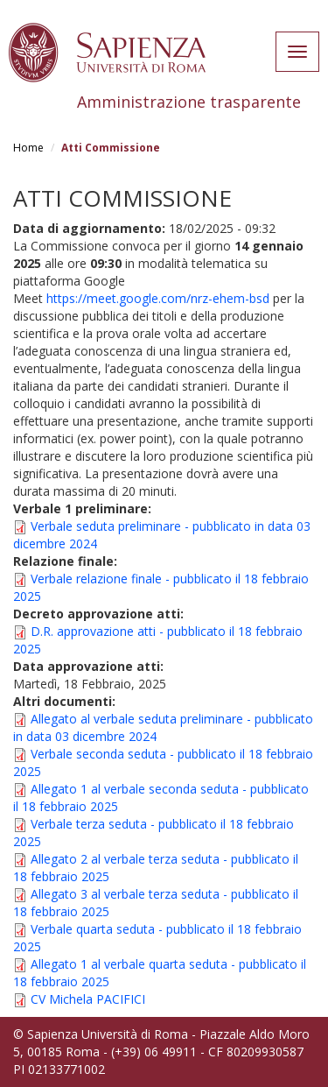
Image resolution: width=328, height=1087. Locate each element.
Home (28, 147)
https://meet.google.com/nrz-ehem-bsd (157, 298)
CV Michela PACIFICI (88, 999)
